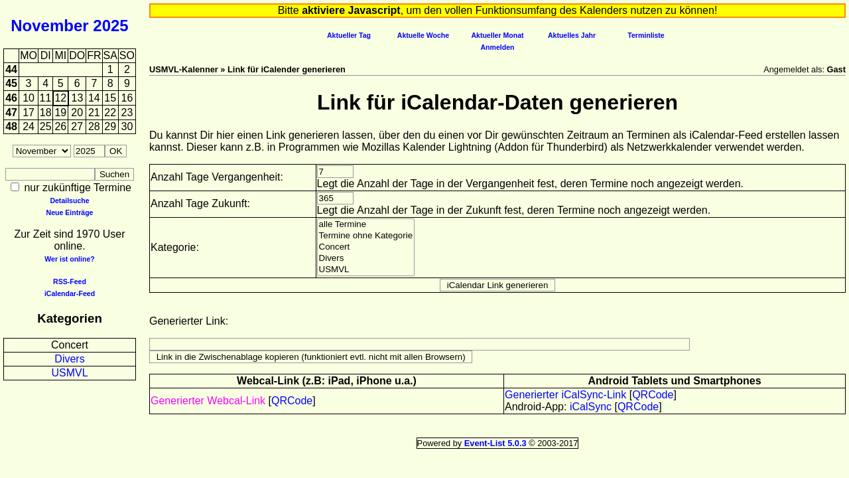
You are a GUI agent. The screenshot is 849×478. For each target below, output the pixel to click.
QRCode (291, 400)
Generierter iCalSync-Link (565, 394)
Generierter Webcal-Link (208, 400)
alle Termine (366, 224)
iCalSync (591, 406)
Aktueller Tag (349, 35)
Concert (69, 345)
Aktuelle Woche (423, 35)
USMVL (69, 372)
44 (11, 69)
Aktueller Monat (497, 35)
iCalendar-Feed (69, 293)
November (49, 26)
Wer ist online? (69, 259)
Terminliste (645, 35)
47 (11, 112)
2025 (110, 26)
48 (11, 126)
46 (11, 98)
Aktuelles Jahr (572, 35)
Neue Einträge (70, 212)
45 (11, 83)
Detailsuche (69, 200)
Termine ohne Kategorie (366, 236)
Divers (69, 358)
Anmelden (498, 47)
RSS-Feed (69, 281)
